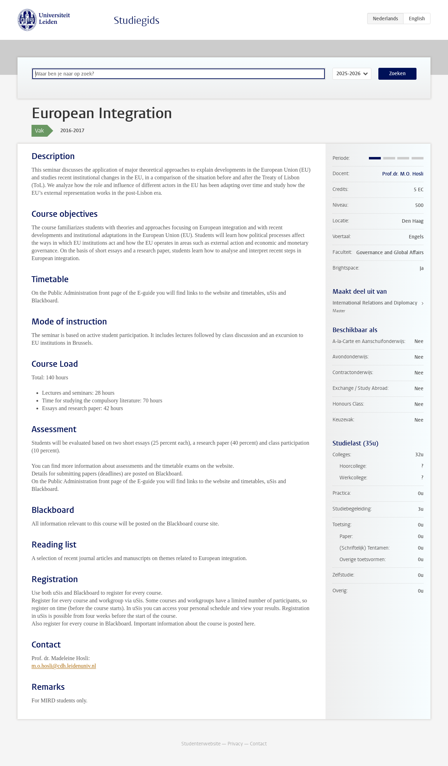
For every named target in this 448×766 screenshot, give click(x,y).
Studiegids (137, 20)
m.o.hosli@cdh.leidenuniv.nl (63, 666)
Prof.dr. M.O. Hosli (403, 174)
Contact (258, 743)
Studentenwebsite (200, 743)
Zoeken (397, 73)
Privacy (235, 743)
